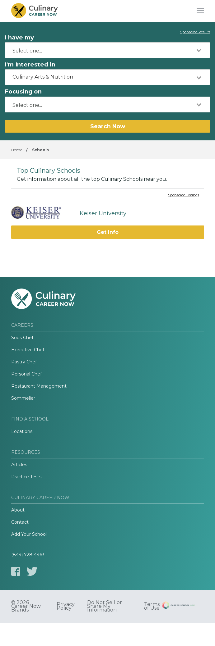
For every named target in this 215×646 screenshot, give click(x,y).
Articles (19, 464)
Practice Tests (26, 477)
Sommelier (23, 398)
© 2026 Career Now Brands (26, 606)
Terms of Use (152, 606)
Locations (21, 431)
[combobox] (107, 50)
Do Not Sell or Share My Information (104, 606)
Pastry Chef (24, 362)
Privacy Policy (66, 606)
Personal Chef (26, 374)
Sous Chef (22, 337)
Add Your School (29, 534)
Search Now (107, 126)
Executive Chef (27, 350)
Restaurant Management (39, 386)
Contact (20, 522)
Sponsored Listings (183, 195)
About (18, 510)
